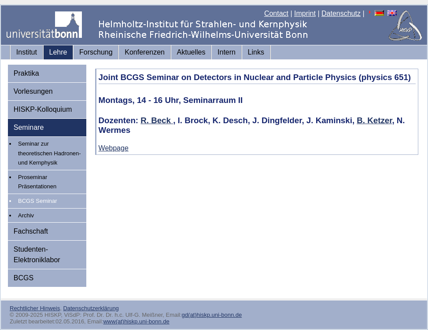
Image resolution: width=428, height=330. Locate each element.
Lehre (58, 52)
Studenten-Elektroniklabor (37, 255)
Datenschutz (341, 13)
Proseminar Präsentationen (37, 182)
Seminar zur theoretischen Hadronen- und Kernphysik (49, 153)
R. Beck (156, 120)
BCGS (23, 278)
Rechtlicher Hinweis (35, 308)
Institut (26, 52)
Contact (276, 13)
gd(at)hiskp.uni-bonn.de (212, 315)
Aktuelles (191, 52)
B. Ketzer (374, 120)
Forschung (96, 52)
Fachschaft (31, 231)
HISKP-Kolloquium (43, 109)
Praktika (26, 73)
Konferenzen (145, 52)
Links (256, 52)
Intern (227, 52)
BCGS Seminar (37, 201)
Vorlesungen (33, 91)
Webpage (114, 148)
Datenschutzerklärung (90, 308)
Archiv (26, 215)
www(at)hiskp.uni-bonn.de (136, 321)
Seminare (29, 127)
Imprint (305, 13)
